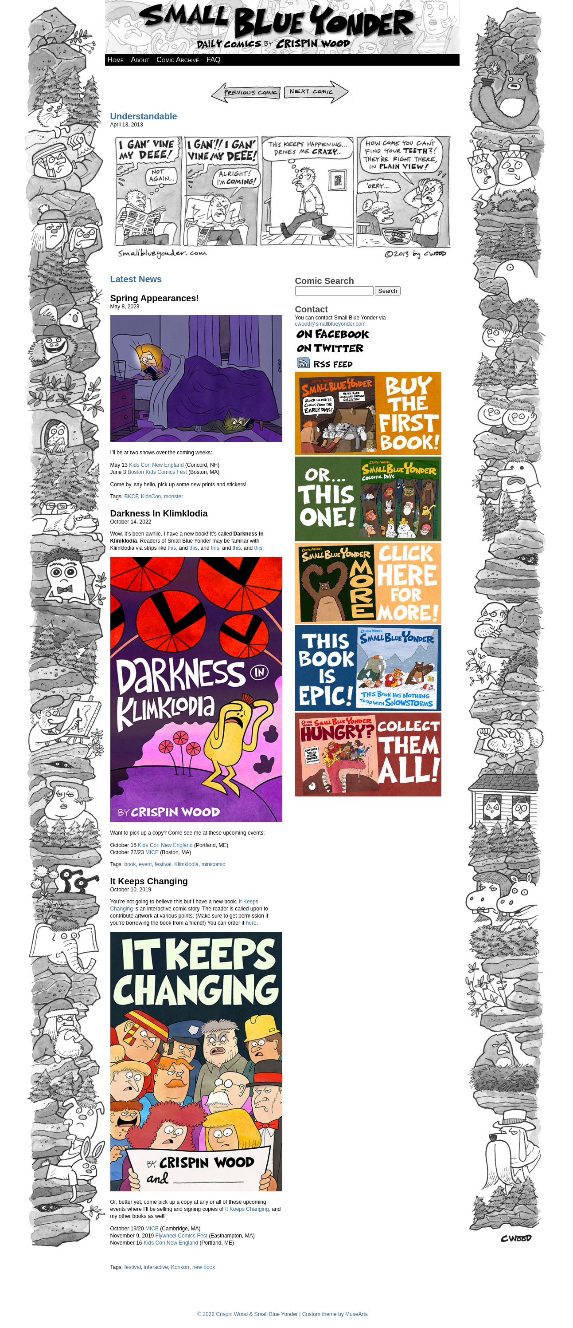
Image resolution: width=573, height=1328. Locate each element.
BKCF (131, 496)
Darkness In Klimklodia (159, 513)
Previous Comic (246, 83)
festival (163, 864)
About (140, 59)
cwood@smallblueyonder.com (330, 324)
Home (116, 59)
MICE (152, 852)
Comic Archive (177, 59)
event (145, 864)
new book (203, 1267)
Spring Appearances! (154, 298)
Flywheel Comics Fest (181, 1236)
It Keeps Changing (149, 881)
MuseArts (356, 1314)
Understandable (143, 116)
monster (173, 496)
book (130, 864)
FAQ (214, 59)
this (172, 548)
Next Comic (318, 83)
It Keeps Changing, (247, 1209)
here (251, 923)
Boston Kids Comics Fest (157, 472)
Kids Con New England (156, 465)
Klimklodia (186, 864)
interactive (156, 1267)
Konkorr (180, 1267)
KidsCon (151, 496)
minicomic (213, 864)
